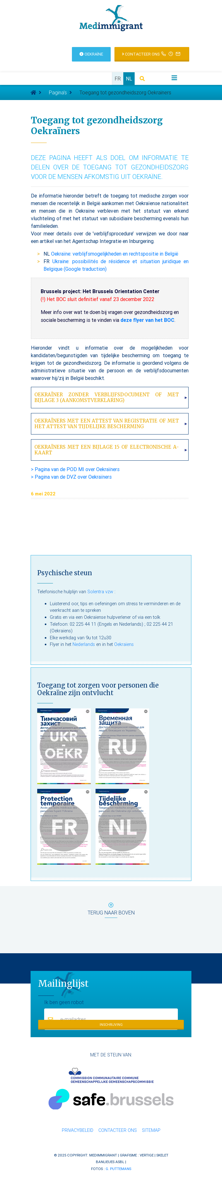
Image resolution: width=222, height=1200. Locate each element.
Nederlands (84, 644)
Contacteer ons (117, 1130)
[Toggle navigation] (174, 78)
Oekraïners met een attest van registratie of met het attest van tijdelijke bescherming (106, 423)
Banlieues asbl (110, 1161)
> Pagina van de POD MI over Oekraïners (75, 469)
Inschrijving (111, 1025)
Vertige (147, 1155)
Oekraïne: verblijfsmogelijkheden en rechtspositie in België (114, 254)
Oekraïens (124, 644)
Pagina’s (58, 92)
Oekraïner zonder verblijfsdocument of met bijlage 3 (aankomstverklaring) (106, 397)
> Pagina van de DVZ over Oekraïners (71, 477)
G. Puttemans (118, 1168)
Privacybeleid (77, 1130)
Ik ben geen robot (64, 1001)
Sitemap (151, 1130)
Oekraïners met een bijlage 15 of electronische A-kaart (106, 450)
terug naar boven (111, 910)
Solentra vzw (100, 591)
